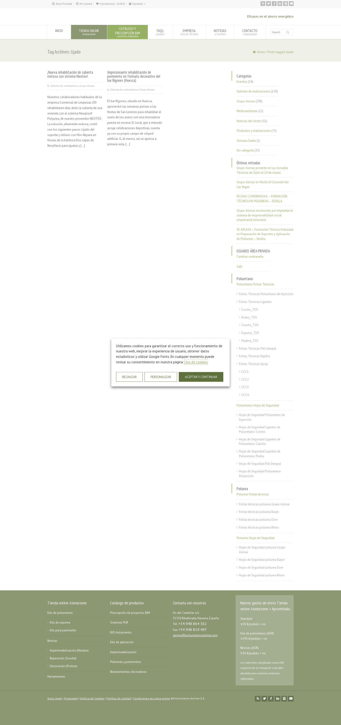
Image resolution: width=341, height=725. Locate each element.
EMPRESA (189, 32)
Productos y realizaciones (254, 131)
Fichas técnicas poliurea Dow (258, 520)
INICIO (59, 32)
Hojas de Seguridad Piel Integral (260, 464)
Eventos (242, 82)
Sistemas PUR (119, 622)
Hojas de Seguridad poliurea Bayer (262, 560)
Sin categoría (245, 150)
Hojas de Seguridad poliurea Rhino (262, 575)
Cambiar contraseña (250, 257)
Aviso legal (54, 698)
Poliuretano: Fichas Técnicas (255, 284)
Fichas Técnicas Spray (253, 364)
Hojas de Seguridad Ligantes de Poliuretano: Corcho (259, 429)
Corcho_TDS (249, 310)
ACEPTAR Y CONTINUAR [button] (201, 377)
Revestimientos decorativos (128, 672)
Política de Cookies (92, 698)
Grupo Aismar (87, 85)
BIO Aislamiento (121, 632)
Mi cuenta (86, 3)
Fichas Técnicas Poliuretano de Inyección (266, 294)
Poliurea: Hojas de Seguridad (255, 538)
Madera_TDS (249, 341)
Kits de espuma (60, 622)
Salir (239, 266)
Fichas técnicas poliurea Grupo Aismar (264, 504)
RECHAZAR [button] (129, 377)
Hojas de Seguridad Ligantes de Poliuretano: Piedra (259, 453)
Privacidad (70, 698)
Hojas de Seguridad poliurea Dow (261, 567)
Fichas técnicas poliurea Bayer (259, 512)
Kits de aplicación (122, 642)
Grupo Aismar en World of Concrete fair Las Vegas (263, 184)
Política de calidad (119, 698)
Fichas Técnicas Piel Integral (257, 349)
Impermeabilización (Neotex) (69, 650)
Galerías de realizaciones (64, 85)
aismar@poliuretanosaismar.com (195, 635)
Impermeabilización (123, 652)
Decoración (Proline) (63, 666)
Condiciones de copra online (151, 698)
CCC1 (245, 372)
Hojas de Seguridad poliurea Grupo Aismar (262, 549)
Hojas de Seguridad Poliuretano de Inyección (262, 417)
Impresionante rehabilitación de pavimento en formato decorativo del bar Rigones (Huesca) (133, 76)
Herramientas (56, 677)
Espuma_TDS (250, 333)
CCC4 (245, 395)
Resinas (52, 641)
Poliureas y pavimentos (125, 662)
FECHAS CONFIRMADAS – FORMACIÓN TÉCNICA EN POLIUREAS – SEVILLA (262, 198)
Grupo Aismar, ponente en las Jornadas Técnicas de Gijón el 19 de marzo (262, 170)
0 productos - (112, 3)
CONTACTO (249, 32)
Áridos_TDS (249, 317)
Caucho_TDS (250, 325)
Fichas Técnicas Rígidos (254, 356)
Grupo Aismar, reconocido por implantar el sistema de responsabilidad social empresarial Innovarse (265, 215)
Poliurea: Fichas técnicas (253, 494)
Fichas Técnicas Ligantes (255, 302)
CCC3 (245, 387)
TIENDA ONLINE (89, 32)
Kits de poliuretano (60, 613)
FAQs (160, 32)
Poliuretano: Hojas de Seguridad (258, 405)
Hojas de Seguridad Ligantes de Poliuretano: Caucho (259, 441)
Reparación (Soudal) (63, 658)
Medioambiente (247, 111)
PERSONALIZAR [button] (161, 377)
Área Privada (64, 3)
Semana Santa (246, 141)
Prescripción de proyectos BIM (130, 613)
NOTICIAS (220, 32)
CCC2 (245, 380)
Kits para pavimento (63, 630)
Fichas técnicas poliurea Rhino (259, 527)
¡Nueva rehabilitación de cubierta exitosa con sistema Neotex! (70, 74)
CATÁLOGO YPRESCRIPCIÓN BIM (127, 32)
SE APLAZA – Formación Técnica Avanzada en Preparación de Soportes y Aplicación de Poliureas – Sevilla (265, 234)
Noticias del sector (249, 121)
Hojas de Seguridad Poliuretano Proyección (260, 473)
